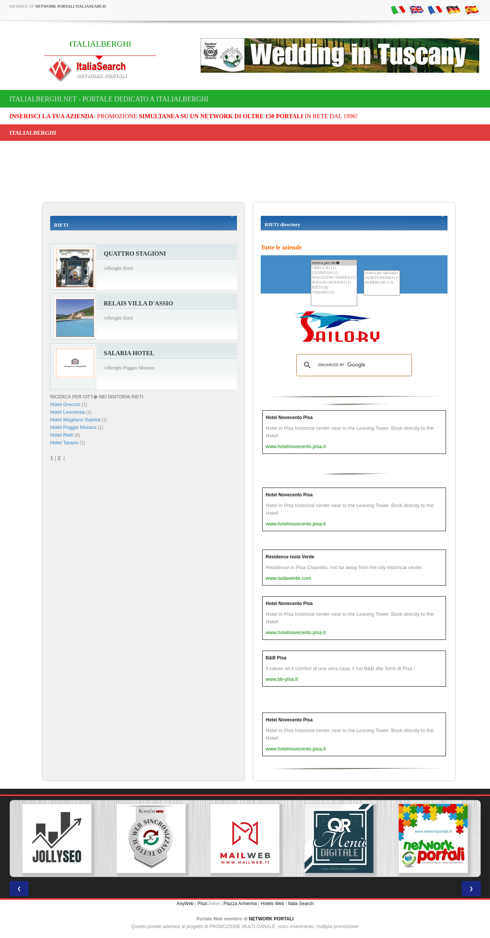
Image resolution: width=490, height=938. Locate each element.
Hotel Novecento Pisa (289, 417)
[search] (353, 365)
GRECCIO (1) (334, 268)
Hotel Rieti (61, 435)
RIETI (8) (334, 287)
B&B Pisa (276, 658)
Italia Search (301, 903)
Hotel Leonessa (67, 412)
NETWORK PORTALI (271, 919)
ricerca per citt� (334, 263)
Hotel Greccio (65, 404)
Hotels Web (272, 903)
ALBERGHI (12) (382, 282)
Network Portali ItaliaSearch (70, 6)
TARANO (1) (334, 292)
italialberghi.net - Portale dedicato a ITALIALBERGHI (109, 99)
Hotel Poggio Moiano (73, 427)
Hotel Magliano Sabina (75, 420)
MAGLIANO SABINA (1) (334, 277)
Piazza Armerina (240, 903)
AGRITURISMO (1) (382, 278)
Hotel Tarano (64, 442)
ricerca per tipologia (382, 273)
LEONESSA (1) (334, 273)
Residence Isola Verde (290, 557)
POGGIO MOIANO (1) (334, 282)
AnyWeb (185, 903)
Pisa (202, 903)
